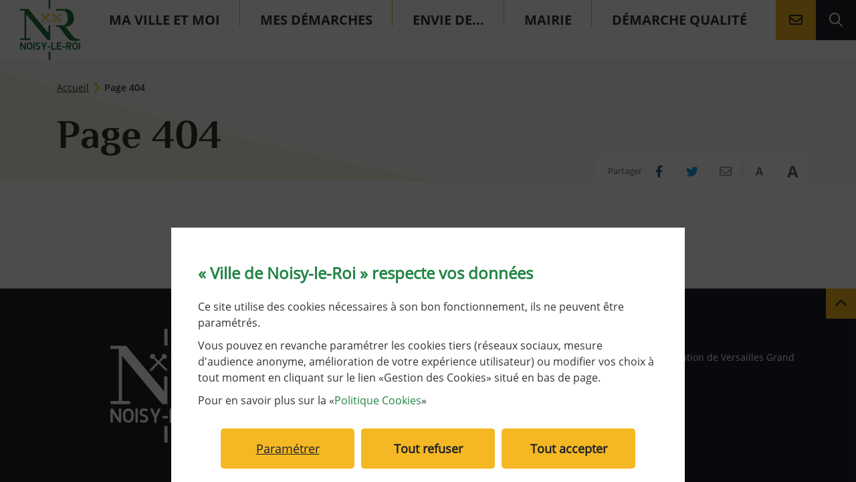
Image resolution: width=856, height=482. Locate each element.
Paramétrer (288, 448)
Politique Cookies (377, 400)
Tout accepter (568, 448)
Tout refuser (428, 448)
